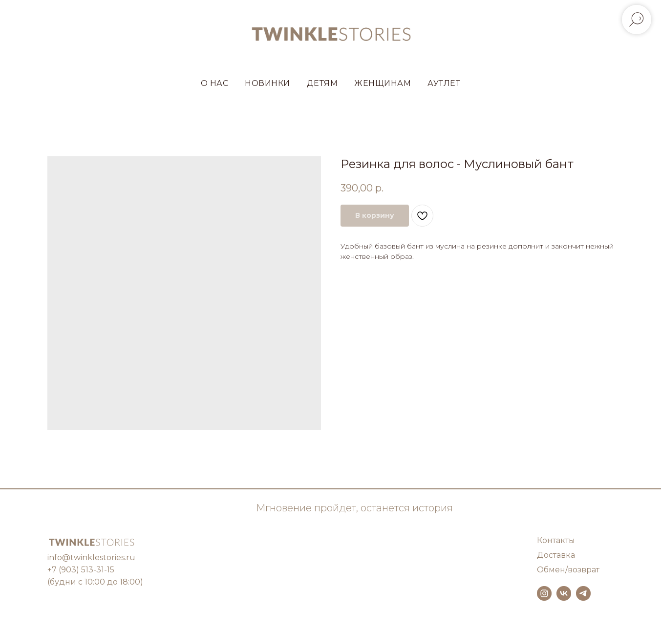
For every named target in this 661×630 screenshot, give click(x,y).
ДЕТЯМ (322, 83)
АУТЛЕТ (443, 83)
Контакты (556, 540)
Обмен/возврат (568, 569)
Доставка (556, 555)
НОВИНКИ (267, 83)
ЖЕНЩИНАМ (382, 83)
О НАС (215, 83)
